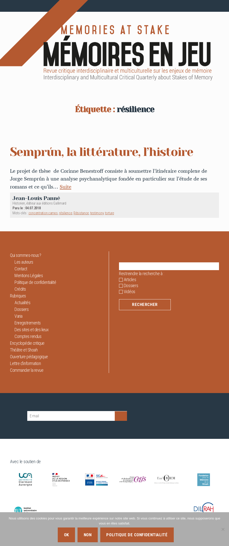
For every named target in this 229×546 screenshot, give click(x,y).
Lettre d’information (25, 363)
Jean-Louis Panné (36, 198)
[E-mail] (71, 416)
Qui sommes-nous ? (25, 255)
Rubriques (18, 295)
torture (109, 213)
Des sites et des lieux (31, 329)
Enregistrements (27, 322)
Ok (66, 534)
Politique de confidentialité (35, 282)
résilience (65, 213)
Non (88, 534)
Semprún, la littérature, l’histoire (101, 152)
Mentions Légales (28, 275)
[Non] (222, 529)
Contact (20, 268)
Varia (18, 316)
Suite (65, 186)
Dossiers (21, 309)
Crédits (20, 289)
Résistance (81, 213)
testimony (97, 213)
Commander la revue (26, 370)
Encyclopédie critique (27, 343)
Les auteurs (23, 262)
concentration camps (43, 213)
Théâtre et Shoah (24, 349)
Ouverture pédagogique (29, 356)
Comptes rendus (27, 336)
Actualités (22, 302)
